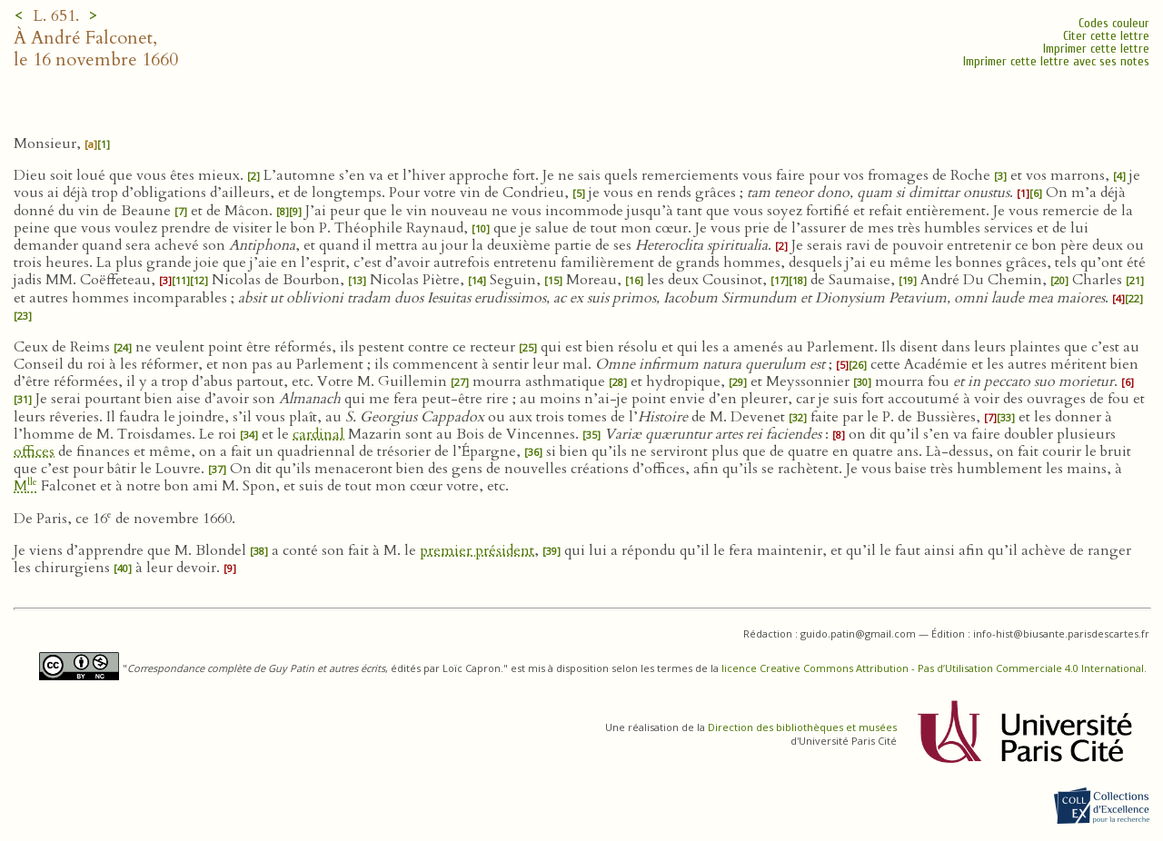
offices (34, 451)
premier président (477, 550)
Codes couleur (1114, 23)
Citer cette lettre (1106, 36)
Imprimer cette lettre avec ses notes (1056, 61)
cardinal (318, 434)
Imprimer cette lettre (1096, 48)
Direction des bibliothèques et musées (802, 727)
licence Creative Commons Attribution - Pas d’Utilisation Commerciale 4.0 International (932, 668)
